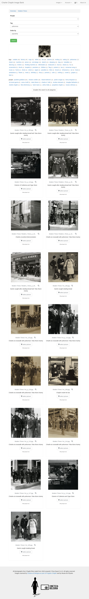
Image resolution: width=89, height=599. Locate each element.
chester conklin (33, 79)
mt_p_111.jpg (66, 493)
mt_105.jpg (28, 545)
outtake (15, 59)
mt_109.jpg (66, 389)
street (30, 70)
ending (57, 59)
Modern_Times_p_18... (29, 234)
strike (36, 59)
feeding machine (30, 65)
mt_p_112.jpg (66, 337)
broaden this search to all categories (44, 90)
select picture (26, 139)
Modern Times (22, 11)
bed (10, 75)
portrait (47, 72)
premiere (35, 67)
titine (50, 70)
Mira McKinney (25, 85)
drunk (20, 67)
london (19, 65)
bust (58, 65)
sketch (44, 62)
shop (40, 72)
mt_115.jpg (28, 337)
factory (23, 59)
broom (57, 70)
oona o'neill (24, 82)
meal (26, 72)
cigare (36, 70)
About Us (83, 2)
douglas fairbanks (71, 82)
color (53, 72)
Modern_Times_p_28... (66, 130)
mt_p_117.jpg (29, 493)
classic (65, 65)
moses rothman (70, 85)
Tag (11, 23)
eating (65, 59)
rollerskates (41, 65)
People (12, 16)
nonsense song (70, 67)
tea (62, 67)
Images (59, 2)
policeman (73, 59)
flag (50, 67)
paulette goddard (19, 79)
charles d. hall (45, 82)
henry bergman (70, 79)
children (43, 67)
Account (68, 2)
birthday (33, 72)
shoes (23, 70)
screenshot (12, 67)
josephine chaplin (57, 85)
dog (59, 62)
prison (27, 62)
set (43, 59)
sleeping (52, 62)
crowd (66, 72)
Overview (13, 11)
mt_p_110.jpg (29, 182)
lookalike (66, 62)
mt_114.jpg (66, 441)
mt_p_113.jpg (29, 441)
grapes (73, 72)
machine (18, 62)
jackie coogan (58, 79)
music (11, 70)
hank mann (36, 85)
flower (20, 72)
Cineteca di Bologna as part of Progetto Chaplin (42, 573)
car (71, 70)
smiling (60, 72)
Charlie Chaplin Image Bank (13, 3)
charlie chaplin (13, 85)
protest (56, 67)
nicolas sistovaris (58, 82)
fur (70, 65)
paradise (44, 70)
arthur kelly (45, 85)
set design (35, 62)
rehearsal (65, 70)
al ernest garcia (14, 82)
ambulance (12, 72)
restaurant (51, 65)
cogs (29, 59)
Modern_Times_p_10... (66, 234)
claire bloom (35, 82)
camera (49, 59)
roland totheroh (46, 79)
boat (76, 70)
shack (11, 62)
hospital (27, 67)
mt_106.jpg (66, 286)
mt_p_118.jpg (29, 389)
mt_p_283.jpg (29, 130)
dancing (11, 65)
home (17, 70)
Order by (13, 30)
